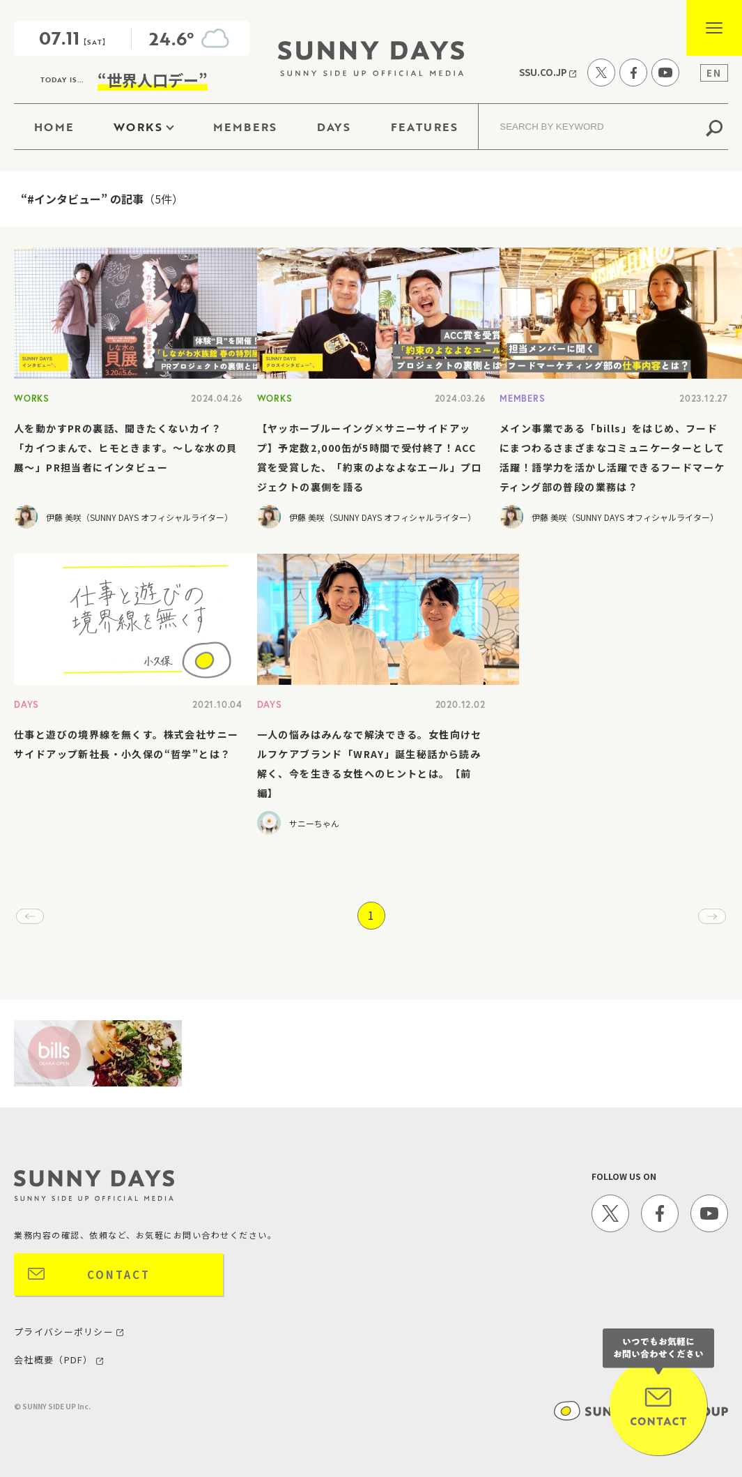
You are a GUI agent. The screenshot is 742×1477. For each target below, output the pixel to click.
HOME (54, 127)
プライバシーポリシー (68, 1331)
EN (714, 72)
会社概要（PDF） (58, 1359)
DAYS (333, 127)
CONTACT (118, 1274)
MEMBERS (245, 127)
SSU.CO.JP (547, 72)
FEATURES (424, 127)
